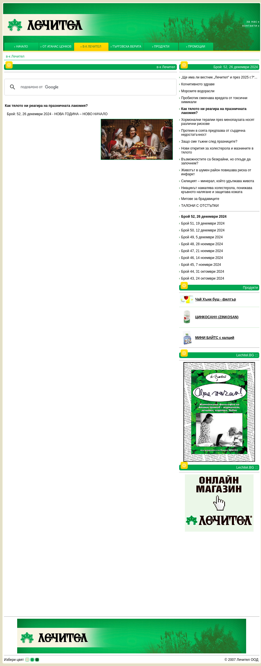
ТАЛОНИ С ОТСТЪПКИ (200, 206)
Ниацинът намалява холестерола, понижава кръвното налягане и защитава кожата (216, 190)
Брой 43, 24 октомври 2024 (202, 278)
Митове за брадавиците (200, 199)
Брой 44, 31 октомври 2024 (202, 272)
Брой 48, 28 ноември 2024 (202, 244)
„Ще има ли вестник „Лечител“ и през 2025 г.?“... (219, 77)
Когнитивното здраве (198, 84)
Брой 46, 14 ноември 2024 (202, 258)
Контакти (249, 25)
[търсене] (90, 87)
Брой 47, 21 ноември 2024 (202, 251)
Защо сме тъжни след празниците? (209, 142)
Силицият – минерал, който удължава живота (217, 181)
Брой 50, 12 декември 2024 (203, 230)
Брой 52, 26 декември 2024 (204, 217)
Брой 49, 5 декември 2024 (202, 237)
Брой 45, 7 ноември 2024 (201, 265)
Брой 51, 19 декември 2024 (203, 223)
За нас (251, 21)
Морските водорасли (197, 91)
